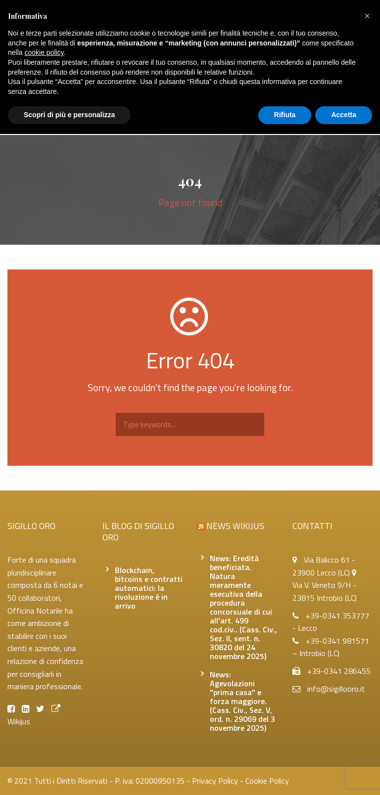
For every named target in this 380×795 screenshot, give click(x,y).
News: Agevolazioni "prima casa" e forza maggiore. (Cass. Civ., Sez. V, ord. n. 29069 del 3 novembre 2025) (242, 701)
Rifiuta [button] (285, 115)
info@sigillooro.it (336, 689)
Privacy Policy (215, 781)
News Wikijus (235, 525)
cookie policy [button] (43, 52)
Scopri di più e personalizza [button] (69, 115)
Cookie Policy (267, 781)
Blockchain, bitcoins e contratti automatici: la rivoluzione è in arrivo (149, 588)
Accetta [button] (343, 115)
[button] (367, 16)
